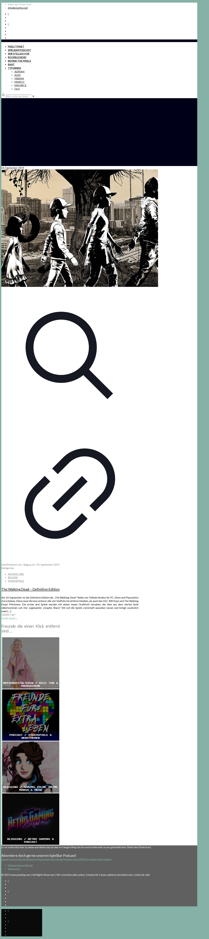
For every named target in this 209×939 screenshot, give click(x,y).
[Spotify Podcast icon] (8, 13)
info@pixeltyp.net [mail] (18, 7)
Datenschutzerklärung (20, 865)
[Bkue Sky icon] (8, 24)
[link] (33, 96)
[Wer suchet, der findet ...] (19, 96)
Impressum (14, 868)
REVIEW (13, 577)
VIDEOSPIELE (16, 580)
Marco (27, 564)
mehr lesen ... (10, 618)
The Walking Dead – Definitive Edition (30, 589)
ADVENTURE (16, 574)
